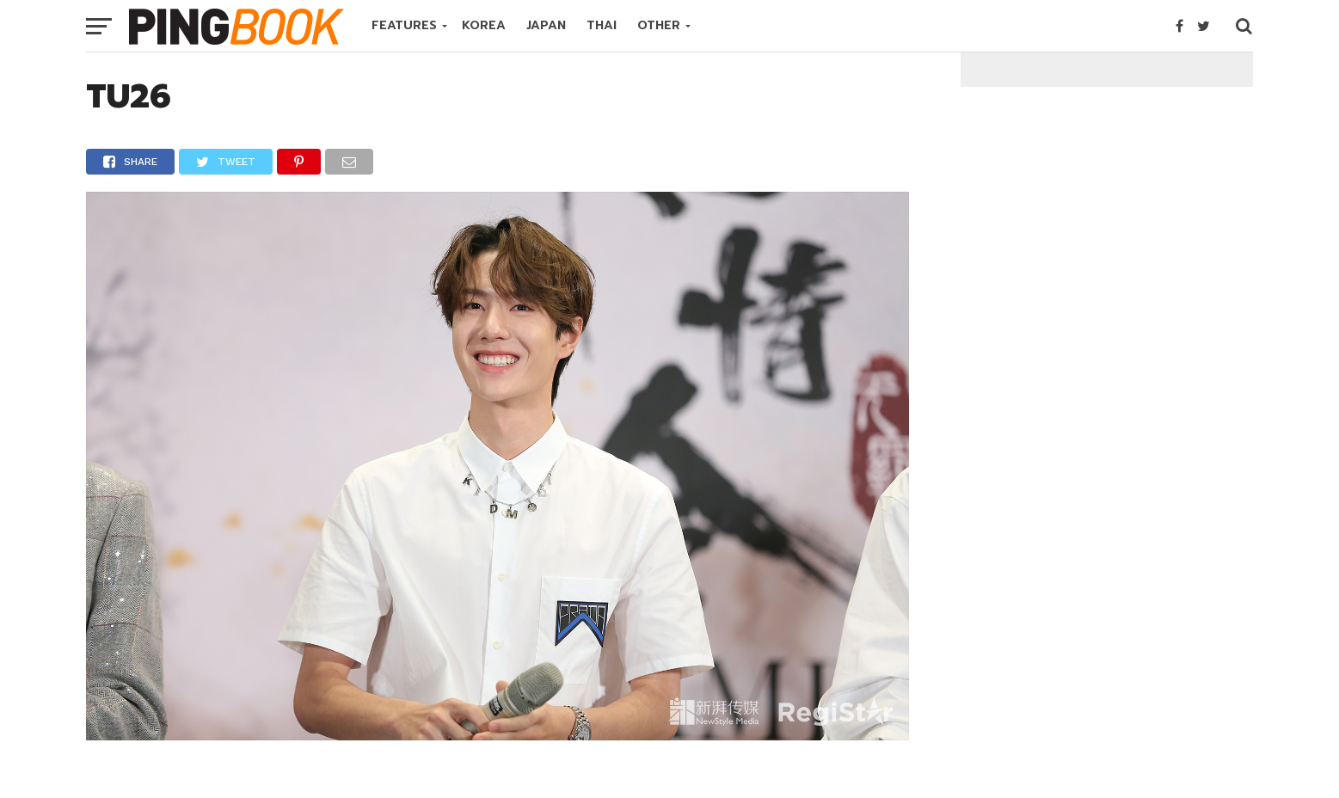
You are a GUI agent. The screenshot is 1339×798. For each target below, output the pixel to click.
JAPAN (546, 25)
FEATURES (404, 25)
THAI (602, 25)
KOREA (484, 25)
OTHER (658, 25)
